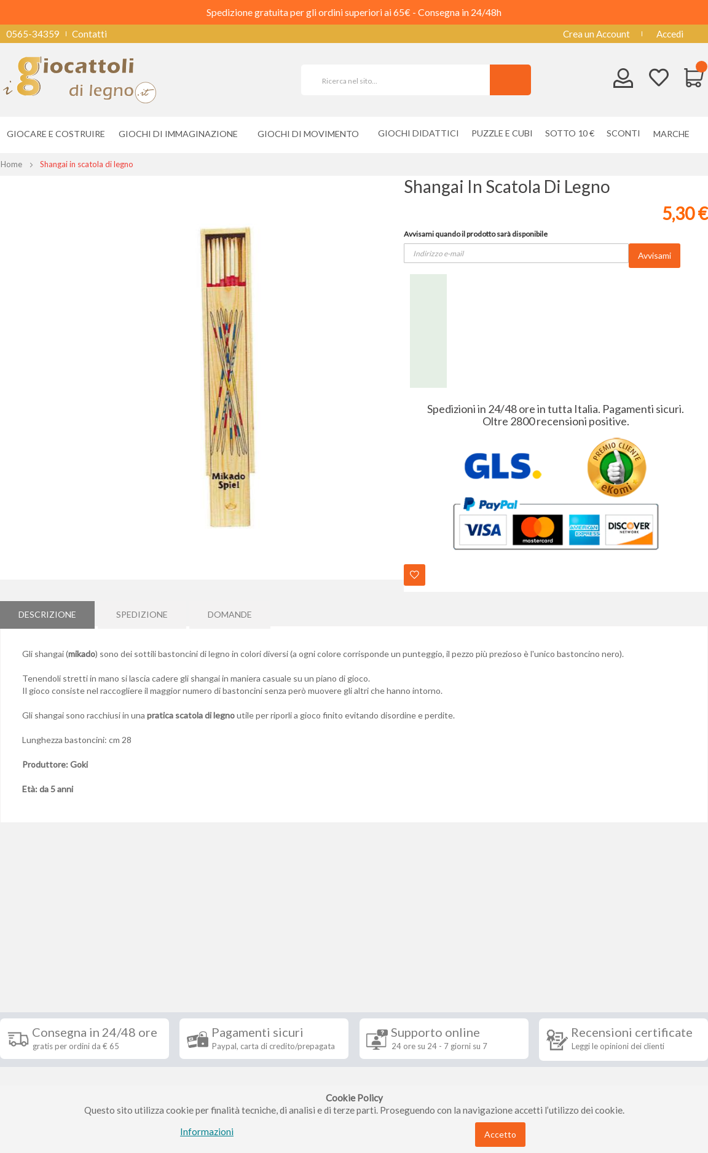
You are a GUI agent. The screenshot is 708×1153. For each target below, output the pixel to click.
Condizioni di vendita (52, 1001)
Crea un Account (596, 33)
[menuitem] (674, 133)
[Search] (510, 80)
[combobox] (400, 80)
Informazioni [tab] (45, 955)
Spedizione (142, 613)
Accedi (669, 33)
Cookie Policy (37, 1075)
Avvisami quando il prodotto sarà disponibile (476, 233)
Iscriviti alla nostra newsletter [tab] (414, 961)
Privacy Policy (38, 1057)
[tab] (47, 613)
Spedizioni (30, 983)
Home (11, 164)
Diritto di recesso (45, 1020)
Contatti (89, 33)
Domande (230, 613)
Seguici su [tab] (155, 955)
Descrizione (47, 613)
